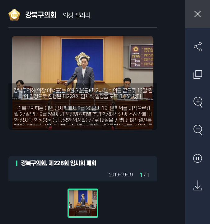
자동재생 (197, 158)
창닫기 (197, 14)
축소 (197, 130)
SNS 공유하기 (197, 46)
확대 (197, 102)
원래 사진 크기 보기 (197, 74)
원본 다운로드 (197, 185)
